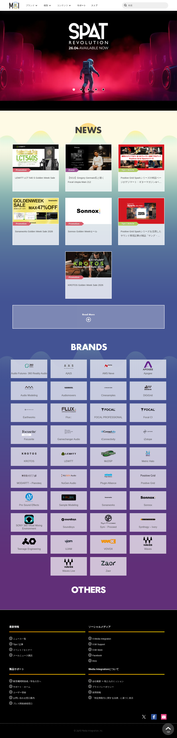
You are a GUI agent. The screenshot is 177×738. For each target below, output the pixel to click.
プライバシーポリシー (103, 687)
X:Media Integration (101, 639)
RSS (94, 661)
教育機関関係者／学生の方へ (27, 681)
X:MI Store (97, 650)
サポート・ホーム (21, 687)
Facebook (97, 655)
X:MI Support (98, 644)
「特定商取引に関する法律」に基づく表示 (112, 698)
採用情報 (96, 692)
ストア (94, 5)
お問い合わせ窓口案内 (24, 698)
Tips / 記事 (18, 644)
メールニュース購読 (23, 655)
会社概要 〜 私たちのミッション (108, 681)
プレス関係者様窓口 (23, 703)
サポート (81, 5)
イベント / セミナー (22, 650)
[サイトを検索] (145, 5)
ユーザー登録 (19, 692)
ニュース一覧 (19, 639)
